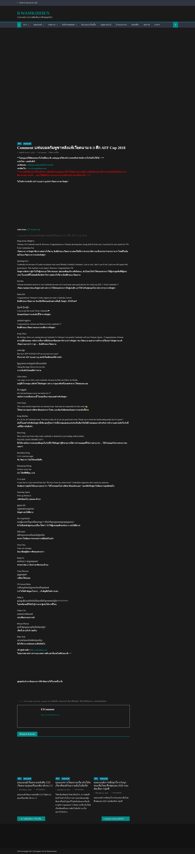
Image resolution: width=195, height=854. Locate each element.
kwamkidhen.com (40, 650)
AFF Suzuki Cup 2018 (32, 701)
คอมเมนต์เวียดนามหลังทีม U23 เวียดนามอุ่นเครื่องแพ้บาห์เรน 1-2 (35, 784)
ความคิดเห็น (53, 701)
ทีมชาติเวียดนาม (86, 701)
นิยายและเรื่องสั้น (88, 25)
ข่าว (25, 25)
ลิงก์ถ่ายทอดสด (68, 25)
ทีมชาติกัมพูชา (73, 701)
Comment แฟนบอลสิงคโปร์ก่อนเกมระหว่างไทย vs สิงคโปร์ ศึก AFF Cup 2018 (117, 819)
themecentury (51, 851)
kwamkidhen (33, 13)
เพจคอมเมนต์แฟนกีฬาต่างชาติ (40, 165)
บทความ (51, 25)
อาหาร (157, 25)
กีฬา (19, 144)
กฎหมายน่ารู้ (106, 25)
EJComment (42, 152)
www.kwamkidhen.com (36, 168)
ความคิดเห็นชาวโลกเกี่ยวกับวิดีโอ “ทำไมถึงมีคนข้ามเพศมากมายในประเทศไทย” (33, 819)
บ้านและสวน (121, 25)
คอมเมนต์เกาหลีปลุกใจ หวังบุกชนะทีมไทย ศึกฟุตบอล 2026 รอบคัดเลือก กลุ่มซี (111, 785)
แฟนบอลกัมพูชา (100, 701)
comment (44, 701)
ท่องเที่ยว (135, 25)
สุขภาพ (147, 25)
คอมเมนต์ (38, 25)
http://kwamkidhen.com (50, 715)
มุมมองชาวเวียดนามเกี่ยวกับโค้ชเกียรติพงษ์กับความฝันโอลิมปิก (72, 784)
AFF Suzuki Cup (33, 230)
